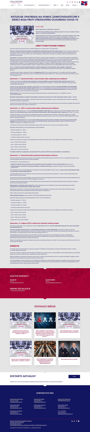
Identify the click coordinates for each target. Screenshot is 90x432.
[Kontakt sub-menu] (77, 5)
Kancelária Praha (39, 399)
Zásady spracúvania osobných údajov (21, 421)
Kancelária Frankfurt (64, 399)
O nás (12, 5)
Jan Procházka (50, 279)
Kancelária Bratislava (16, 399)
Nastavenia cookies (15, 423)
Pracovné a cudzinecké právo (18, 290)
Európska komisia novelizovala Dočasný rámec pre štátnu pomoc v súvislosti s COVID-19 (21, 332)
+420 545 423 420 (14, 406)
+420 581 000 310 (14, 412)
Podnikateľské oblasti (43, 5)
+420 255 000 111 (38, 400)
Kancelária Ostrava (39, 405)
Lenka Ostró (57, 29)
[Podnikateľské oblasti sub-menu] (50, 5)
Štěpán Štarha (42, 29)
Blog (62, 5)
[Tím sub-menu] (21, 5)
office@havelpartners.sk (16, 402)
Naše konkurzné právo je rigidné (69, 359)
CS (69, 2)
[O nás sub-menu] (15, 5)
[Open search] (67, 2)
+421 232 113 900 (14, 400)
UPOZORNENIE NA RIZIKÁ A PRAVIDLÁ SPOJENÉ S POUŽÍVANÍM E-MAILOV (28, 425)
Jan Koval (13, 279)
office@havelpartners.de (64, 400)
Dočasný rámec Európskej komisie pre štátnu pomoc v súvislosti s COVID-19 (20, 360)
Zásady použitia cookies (17, 422)
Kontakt (74, 5)
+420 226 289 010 (62, 412)
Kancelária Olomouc (16, 411)
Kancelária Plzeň (63, 405)
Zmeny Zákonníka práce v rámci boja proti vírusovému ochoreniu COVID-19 (69, 331)
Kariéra (67, 5)
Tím (19, 5)
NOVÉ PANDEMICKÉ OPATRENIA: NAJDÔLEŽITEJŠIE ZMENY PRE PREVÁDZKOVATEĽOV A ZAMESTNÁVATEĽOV (45, 361)
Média (54, 5)
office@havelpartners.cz (40, 402)
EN (72, 2)
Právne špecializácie (29, 5)
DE (75, 2)
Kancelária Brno (15, 405)
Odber (74, 376)
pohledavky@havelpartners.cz (65, 413)
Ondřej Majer (50, 29)
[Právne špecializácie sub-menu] (35, 5)
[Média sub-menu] (58, 5)
